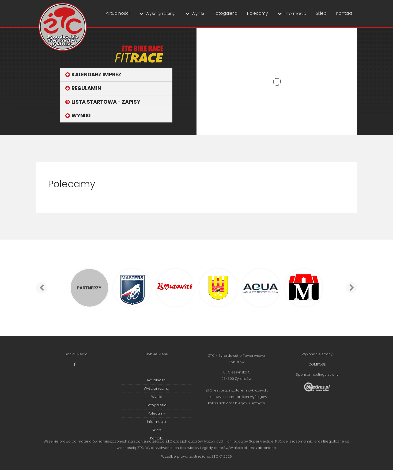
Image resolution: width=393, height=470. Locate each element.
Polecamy (257, 13)
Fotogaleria (225, 13)
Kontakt (344, 13)
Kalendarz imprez (96, 74)
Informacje (295, 13)
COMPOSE (317, 367)
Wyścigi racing (160, 13)
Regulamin (86, 88)
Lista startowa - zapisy (105, 102)
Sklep (321, 13)
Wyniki (197, 13)
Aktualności (118, 13)
